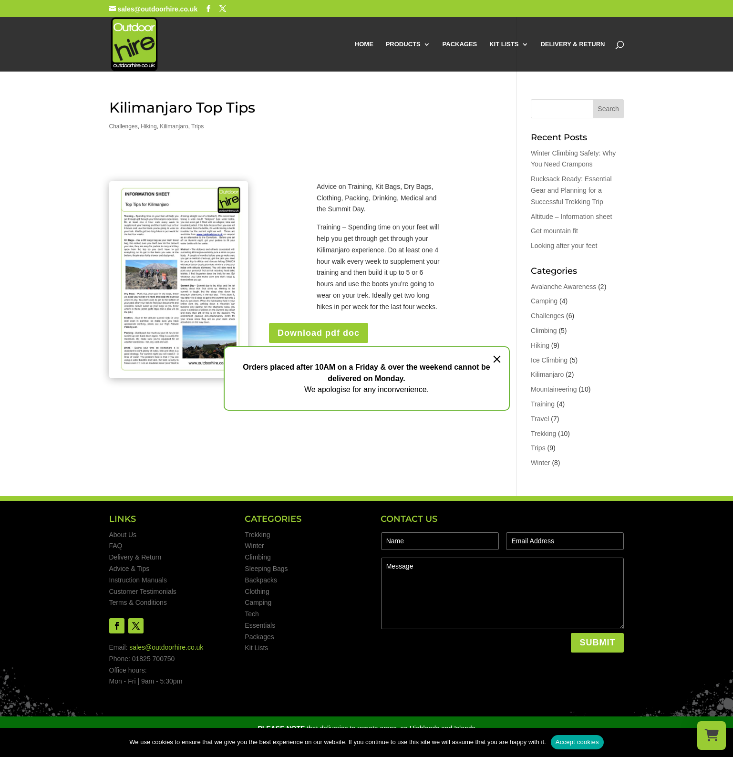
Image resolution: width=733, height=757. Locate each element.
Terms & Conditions (138, 602)
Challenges (123, 126)
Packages (259, 637)
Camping (544, 301)
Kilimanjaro (174, 126)
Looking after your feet (564, 245)
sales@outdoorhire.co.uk (166, 647)
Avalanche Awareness (563, 286)
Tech (252, 614)
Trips (197, 126)
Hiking (148, 126)
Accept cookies (577, 742)
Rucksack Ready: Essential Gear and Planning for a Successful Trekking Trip (571, 190)
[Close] (497, 359)
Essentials (260, 625)
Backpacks (261, 580)
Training (543, 404)
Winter (540, 463)
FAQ (116, 546)
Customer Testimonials (142, 591)
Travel (540, 419)
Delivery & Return (135, 557)
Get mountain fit (554, 231)
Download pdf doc (319, 333)
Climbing (544, 330)
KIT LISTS (503, 44)
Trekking (543, 433)
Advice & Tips (129, 568)
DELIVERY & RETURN (572, 44)
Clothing (257, 591)
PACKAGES (460, 44)
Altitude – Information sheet (571, 216)
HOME (364, 44)
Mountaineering (554, 389)
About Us (123, 535)
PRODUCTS (403, 44)
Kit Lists (256, 648)
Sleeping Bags (266, 568)
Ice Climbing (549, 360)
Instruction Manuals (138, 580)
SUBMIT (597, 642)
